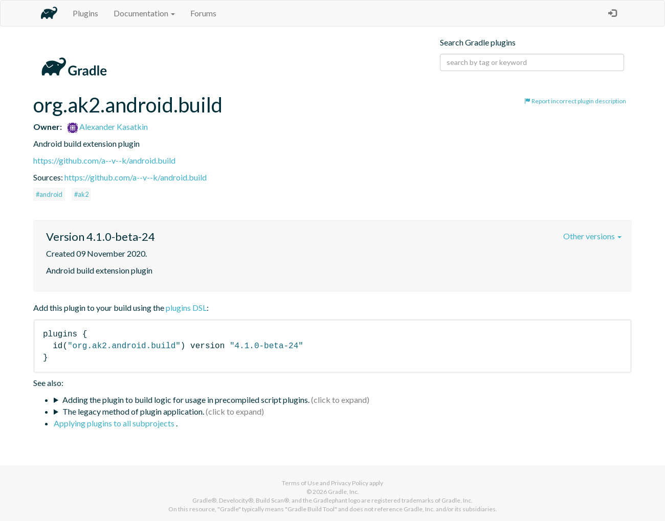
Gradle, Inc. (343, 491)
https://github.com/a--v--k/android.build (104, 160)
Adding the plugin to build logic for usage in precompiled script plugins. (185, 399)
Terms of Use (300, 483)
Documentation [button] (144, 13)
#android (49, 194)
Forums (203, 13)
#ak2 (81, 194)
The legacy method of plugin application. (133, 411)
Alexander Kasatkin (108, 126)
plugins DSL (186, 307)
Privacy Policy (349, 483)
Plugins (85, 13)
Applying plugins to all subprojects (115, 423)
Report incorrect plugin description (575, 101)
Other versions (592, 236)
